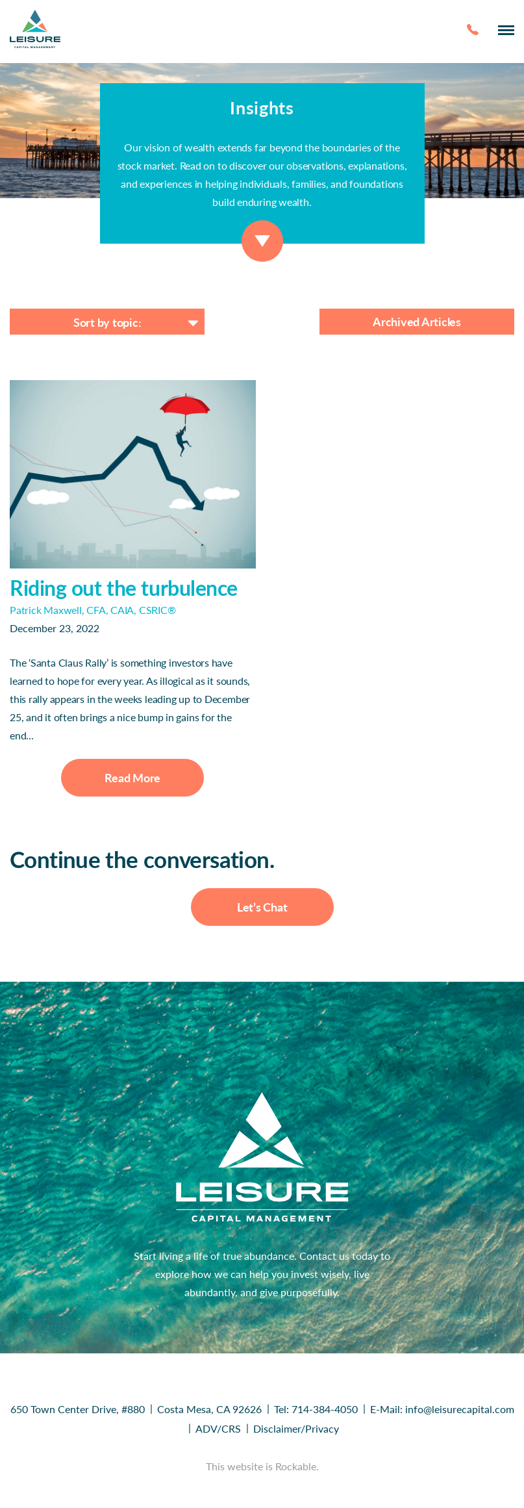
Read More (132, 778)
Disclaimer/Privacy (296, 1428)
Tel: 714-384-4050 (316, 1409)
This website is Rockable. (262, 1466)
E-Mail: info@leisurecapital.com (442, 1409)
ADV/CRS (218, 1428)
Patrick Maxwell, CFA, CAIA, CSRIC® (93, 610)
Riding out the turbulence (124, 587)
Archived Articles (417, 321)
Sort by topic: (107, 322)
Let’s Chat (262, 907)
